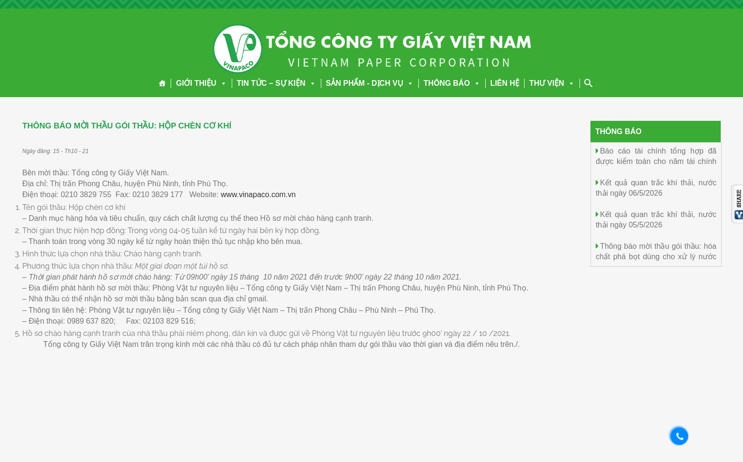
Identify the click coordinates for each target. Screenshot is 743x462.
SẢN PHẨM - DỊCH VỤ (370, 83)
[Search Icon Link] (588, 83)
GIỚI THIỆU (201, 83)
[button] (222, 83)
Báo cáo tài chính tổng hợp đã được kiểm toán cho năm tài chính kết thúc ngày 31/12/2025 (656, 161)
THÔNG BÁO (452, 83)
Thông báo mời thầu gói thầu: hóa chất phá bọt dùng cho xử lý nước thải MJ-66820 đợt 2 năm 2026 (656, 256)
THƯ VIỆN (551, 83)
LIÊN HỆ (504, 83)
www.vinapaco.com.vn (258, 194)
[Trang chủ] (162, 83)
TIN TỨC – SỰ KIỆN (276, 83)
